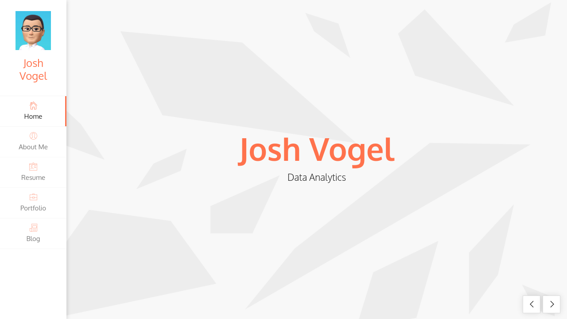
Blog (33, 233)
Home (33, 111)
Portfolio (33, 202)
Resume (33, 172)
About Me (33, 141)
